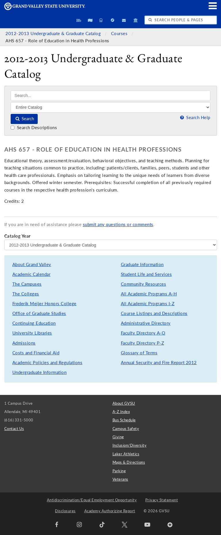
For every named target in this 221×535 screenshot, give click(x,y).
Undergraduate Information (39, 372)
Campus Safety (126, 428)
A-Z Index (121, 411)
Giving (118, 437)
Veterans (120, 479)
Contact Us (14, 428)
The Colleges (25, 293)
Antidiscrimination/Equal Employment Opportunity (92, 500)
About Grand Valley (31, 264)
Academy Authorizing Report (109, 511)
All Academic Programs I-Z (148, 303)
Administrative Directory (146, 323)
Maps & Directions (129, 462)
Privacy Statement (161, 500)
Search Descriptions (34, 127)
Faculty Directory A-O (143, 332)
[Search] (110, 95)
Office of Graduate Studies (39, 313)
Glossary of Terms (139, 352)
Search (24, 118)
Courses (120, 33)
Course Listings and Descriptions (154, 313)
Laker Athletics (126, 454)
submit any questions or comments (118, 224)
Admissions (24, 343)
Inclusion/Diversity (130, 445)
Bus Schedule (124, 420)
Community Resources (143, 284)
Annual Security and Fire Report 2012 (159, 362)
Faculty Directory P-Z (142, 343)
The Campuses (27, 284)
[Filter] (110, 107)
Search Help (194, 117)
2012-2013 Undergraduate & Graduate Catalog (53, 33)
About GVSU (124, 403)
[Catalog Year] (110, 245)
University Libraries (32, 332)
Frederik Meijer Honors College (44, 303)
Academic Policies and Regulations (47, 362)
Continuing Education (34, 323)
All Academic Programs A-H (149, 293)
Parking (119, 471)
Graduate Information (142, 264)
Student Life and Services (146, 274)
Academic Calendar (31, 274)
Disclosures (65, 511)
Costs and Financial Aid (36, 352)
